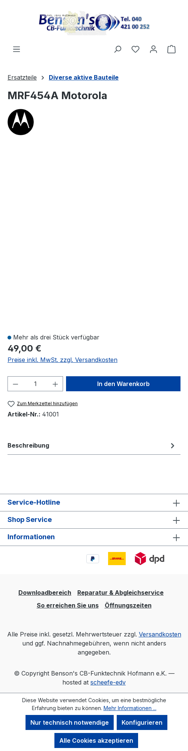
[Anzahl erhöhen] (55, 383)
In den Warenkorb (123, 384)
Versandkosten (160, 634)
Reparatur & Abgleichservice (120, 592)
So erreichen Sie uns (68, 605)
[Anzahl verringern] (15, 383)
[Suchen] (117, 48)
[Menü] (17, 48)
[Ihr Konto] (153, 48)
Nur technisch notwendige (69, 722)
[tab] (92, 445)
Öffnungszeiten (128, 605)
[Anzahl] (35, 383)
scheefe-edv (108, 682)
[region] (94, 238)
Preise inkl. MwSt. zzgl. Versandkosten (62, 359)
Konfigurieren (142, 722)
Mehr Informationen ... (130, 708)
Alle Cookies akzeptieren (96, 740)
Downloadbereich (44, 592)
